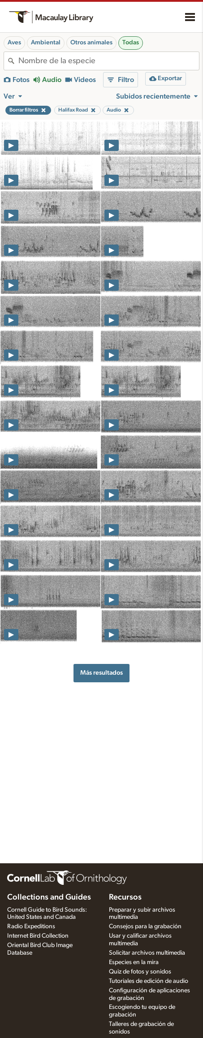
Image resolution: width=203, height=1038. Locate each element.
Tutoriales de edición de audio (148, 981)
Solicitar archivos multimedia (147, 953)
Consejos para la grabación (145, 926)
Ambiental (45, 42)
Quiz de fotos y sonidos (140, 972)
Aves (14, 42)
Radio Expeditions (31, 926)
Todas (130, 42)
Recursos (125, 897)
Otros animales (91, 42)
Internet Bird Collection (38, 936)
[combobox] (108, 61)
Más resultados (101, 672)
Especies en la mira (134, 962)
